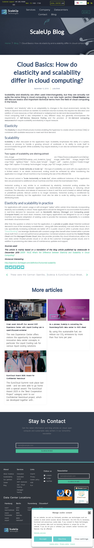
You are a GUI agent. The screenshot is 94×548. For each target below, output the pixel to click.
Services (31, 9)
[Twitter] (18, 268)
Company (45, 9)
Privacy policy (64, 544)
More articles (47, 291)
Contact (43, 14)
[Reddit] (10, 268)
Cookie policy (54, 544)
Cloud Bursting (11, 232)
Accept (43, 539)
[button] (89, 513)
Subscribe (47, 452)
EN (79, 3)
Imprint (72, 544)
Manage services (40, 533)
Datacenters (61, 9)
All (9, 317)
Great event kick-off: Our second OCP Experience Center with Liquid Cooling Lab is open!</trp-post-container (25, 328)
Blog (53, 14)
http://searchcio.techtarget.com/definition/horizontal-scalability (30, 264)
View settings (81, 539)
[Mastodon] (14, 268)
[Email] (22, 268)
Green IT (55, 317)
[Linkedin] (6, 268)
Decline (62, 539)
